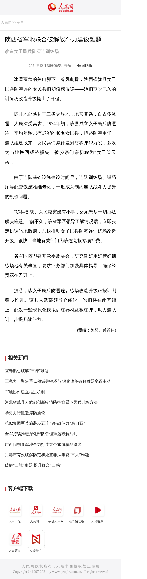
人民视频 (98, 512)
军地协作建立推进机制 (25, 392)
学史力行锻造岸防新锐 (25, 413)
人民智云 (15, 541)
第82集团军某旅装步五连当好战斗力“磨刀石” (45, 423)
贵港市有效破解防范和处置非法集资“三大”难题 (47, 455)
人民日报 (15, 512)
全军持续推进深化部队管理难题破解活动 (41, 434)
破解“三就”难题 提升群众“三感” (33, 465)
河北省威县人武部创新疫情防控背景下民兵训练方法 (51, 402)
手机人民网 (56, 512)
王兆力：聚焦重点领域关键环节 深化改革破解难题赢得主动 (58, 381)
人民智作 (36, 541)
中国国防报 (83, 66)
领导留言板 (77, 512)
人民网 (6, 22)
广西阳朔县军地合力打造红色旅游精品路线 (43, 444)
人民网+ (36, 512)
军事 (20, 22)
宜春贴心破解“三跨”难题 (27, 371)
